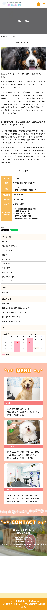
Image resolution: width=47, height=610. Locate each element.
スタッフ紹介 (7, 250)
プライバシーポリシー (10, 277)
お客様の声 (6, 263)
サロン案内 (6, 268)
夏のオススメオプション (11, 321)
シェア (3, 228)
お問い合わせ (7, 272)
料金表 (4, 255)
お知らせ (5, 292)
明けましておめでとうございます (14, 312)
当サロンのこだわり (9, 246)
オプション (6, 259)
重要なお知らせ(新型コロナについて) (16, 308)
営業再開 (5, 303)
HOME (3, 36)
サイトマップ (7, 281)
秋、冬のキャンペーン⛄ (11, 317)
